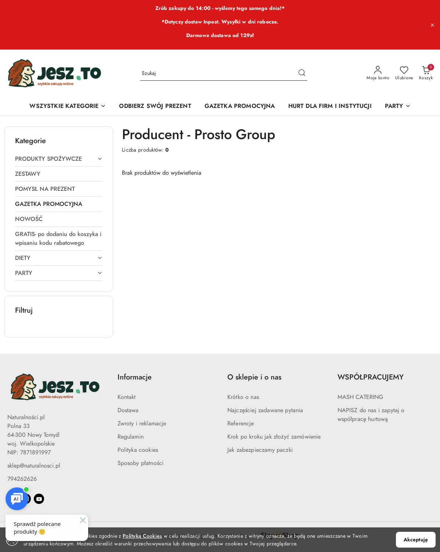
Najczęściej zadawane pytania (265, 410)
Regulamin (131, 437)
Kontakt (127, 397)
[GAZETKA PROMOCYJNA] (240, 106)
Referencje (240, 424)
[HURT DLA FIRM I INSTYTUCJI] (330, 106)
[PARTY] (398, 106)
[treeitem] (58, 159)
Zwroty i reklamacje (142, 424)
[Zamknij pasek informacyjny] (432, 25)
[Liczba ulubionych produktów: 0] (404, 73)
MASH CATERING (360, 397)
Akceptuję (416, 539)
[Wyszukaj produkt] (223, 73)
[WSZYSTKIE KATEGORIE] (67, 106)
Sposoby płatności (141, 463)
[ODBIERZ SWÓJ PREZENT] (155, 106)
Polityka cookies (138, 450)
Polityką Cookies (142, 536)
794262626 (22, 479)
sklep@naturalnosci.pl (33, 466)
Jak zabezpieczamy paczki (260, 450)
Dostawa (128, 410)
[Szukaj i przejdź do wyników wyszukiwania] (302, 73)
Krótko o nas (243, 397)
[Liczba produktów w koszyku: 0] (426, 73)
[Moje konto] (378, 73)
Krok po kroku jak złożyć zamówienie (274, 437)
